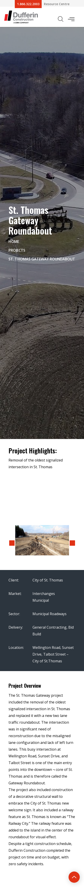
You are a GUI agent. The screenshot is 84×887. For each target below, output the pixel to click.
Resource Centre (56, 4)
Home (14, 241)
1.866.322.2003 (28, 4)
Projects (17, 250)
